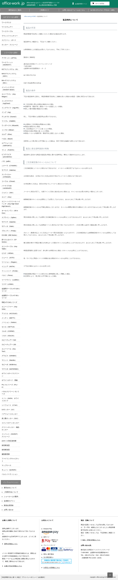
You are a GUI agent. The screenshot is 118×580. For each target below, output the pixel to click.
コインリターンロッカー (10, 423)
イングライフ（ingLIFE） (11, 108)
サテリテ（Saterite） (9, 222)
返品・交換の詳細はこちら (91, 540)
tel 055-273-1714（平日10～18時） (103, 10)
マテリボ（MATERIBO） (10, 369)
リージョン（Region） (10, 262)
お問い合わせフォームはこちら (74, 10)
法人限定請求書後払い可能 (48, 5)
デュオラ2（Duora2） (9, 116)
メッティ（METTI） (9, 318)
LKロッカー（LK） (8, 409)
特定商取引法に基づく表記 (11, 577)
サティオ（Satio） (8, 226)
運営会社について (10, 488)
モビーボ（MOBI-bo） (10, 364)
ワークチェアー (7, 27)
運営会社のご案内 (15, 10)
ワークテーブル (7, 31)
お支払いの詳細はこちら (51, 567)
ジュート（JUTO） (8, 258)
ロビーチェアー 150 (9, 344)
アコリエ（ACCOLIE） (10, 313)
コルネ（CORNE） (8, 331)
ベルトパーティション (10, 474)
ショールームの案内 (11, 496)
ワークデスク (6, 22)
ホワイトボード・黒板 (10, 380)
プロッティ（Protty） (9, 231)
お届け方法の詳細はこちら (13, 566)
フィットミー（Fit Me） (10, 271)
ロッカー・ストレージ (10, 45)
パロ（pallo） (6, 161)
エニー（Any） (7, 197)
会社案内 (41, 577)
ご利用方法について (11, 492)
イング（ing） (7, 112)
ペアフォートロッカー (10, 414)
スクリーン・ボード (9, 40)
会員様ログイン (9, 501)
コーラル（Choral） (9, 181)
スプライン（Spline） (9, 217)
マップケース (6, 465)
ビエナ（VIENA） (8, 253)
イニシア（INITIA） (9, 266)
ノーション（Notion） (9, 322)
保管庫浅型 (6, 445)
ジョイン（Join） (8, 192)
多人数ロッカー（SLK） (10, 418)
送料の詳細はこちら (11, 544)
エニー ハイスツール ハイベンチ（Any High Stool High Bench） (11, 204)
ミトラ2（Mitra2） (8, 130)
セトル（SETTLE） (9, 327)
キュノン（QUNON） (9, 470)
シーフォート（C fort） (10, 405)
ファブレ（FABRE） (9, 121)
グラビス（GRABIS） (9, 356)
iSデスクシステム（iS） (10, 69)
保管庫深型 (6, 450)
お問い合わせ (8, 510)
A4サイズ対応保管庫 (9, 441)
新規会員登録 (8, 505)
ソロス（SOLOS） (8, 336)
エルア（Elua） (7, 134)
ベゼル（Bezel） (8, 139)
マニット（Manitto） (9, 360)
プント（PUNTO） (8, 150)
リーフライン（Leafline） (11, 280)
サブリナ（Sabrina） (9, 170)
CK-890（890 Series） (10, 235)
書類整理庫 (6, 454)
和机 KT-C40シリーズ (9, 302)
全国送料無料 (31, 5)
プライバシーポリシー (29, 577)
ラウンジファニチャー (10, 36)
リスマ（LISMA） (8, 284)
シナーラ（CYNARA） (10, 166)
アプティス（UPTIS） (10, 58)
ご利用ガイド (44, 10)
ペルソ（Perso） (8, 275)
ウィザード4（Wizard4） (11, 125)
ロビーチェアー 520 (9, 340)
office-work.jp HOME (30, 16)
